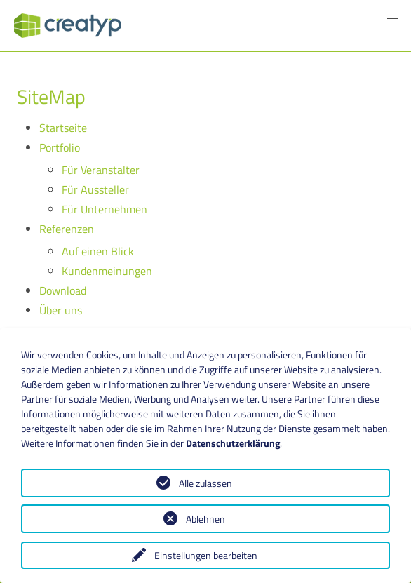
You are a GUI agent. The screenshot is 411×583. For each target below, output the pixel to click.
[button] (393, 19)
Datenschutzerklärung (233, 443)
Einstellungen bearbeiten (205, 555)
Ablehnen (205, 518)
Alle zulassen (205, 483)
